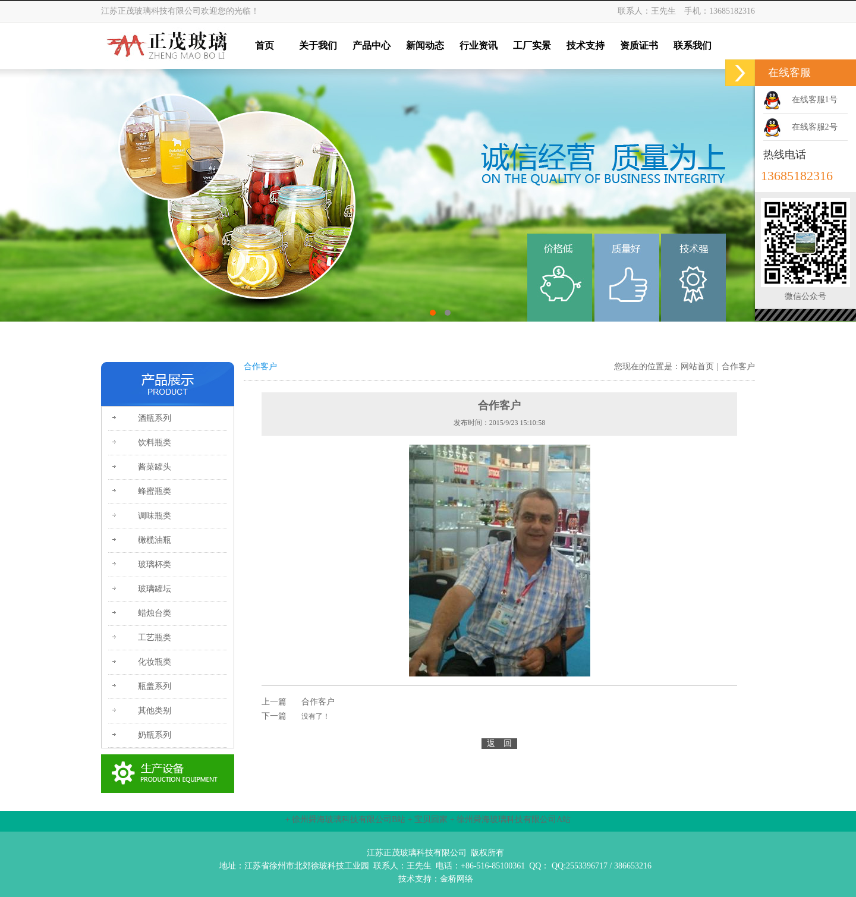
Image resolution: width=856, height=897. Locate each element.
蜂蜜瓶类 (154, 491)
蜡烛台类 (154, 613)
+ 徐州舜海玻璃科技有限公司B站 (345, 819)
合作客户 (738, 366)
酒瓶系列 (154, 418)
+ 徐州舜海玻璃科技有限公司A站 (510, 819)
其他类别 (154, 710)
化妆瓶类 (154, 661)
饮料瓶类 (154, 442)
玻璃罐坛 (154, 588)
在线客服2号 (815, 126)
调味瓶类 (154, 515)
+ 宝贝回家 (428, 819)
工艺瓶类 (154, 637)
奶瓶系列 (154, 735)
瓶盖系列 (154, 686)
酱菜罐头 (154, 466)
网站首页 (697, 366)
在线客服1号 (815, 99)
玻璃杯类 (154, 564)
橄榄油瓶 (154, 540)
